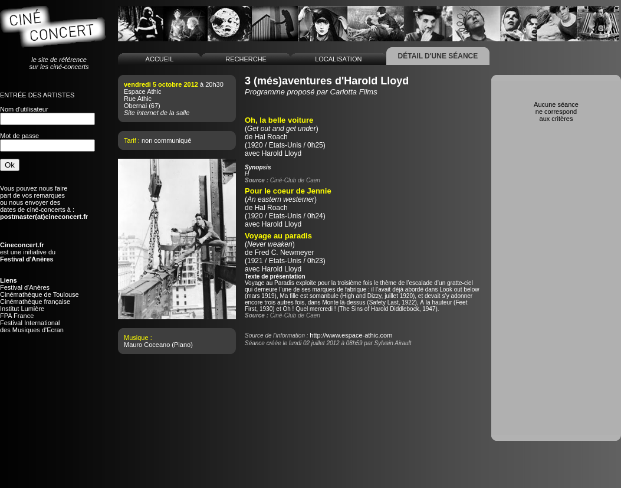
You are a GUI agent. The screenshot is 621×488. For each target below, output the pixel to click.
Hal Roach (271, 137)
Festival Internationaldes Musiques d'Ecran (32, 326)
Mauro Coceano (147, 344)
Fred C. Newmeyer (284, 252)
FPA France (17, 315)
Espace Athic (143, 91)
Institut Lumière (22, 308)
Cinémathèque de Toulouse (39, 294)
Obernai (135, 105)
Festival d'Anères (25, 287)
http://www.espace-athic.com (351, 335)
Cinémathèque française (35, 301)
